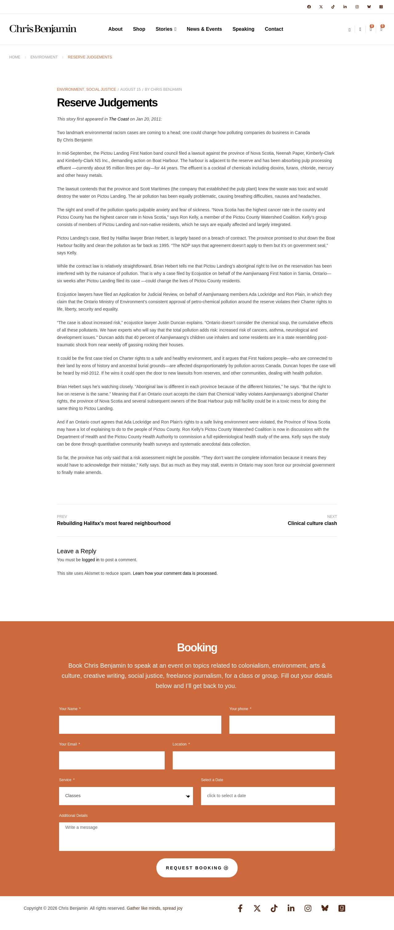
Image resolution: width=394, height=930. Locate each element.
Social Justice (101, 89)
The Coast (119, 119)
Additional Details (73, 815)
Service (65, 780)
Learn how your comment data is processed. (175, 573)
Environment (44, 57)
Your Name (68, 709)
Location (180, 744)
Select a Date (212, 780)
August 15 (130, 89)
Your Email (68, 744)
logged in (90, 559)
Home (14, 57)
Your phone (239, 709)
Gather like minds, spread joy (155, 908)
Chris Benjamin (166, 89)
